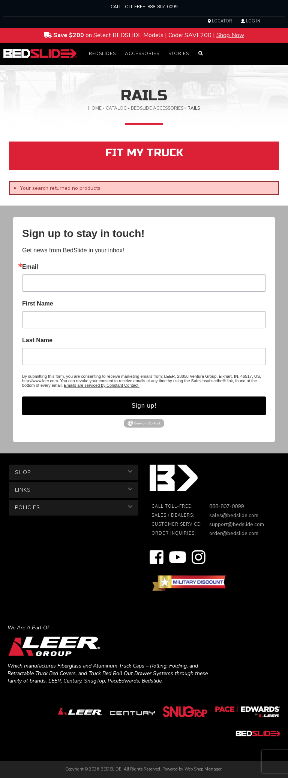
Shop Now (230, 35)
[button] (102, 54)
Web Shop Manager (203, 769)
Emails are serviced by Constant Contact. (102, 385)
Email (30, 267)
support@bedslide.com (236, 524)
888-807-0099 (162, 7)
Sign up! (144, 405)
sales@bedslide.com (233, 515)
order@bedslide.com (233, 533)
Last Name (37, 340)
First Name (37, 304)
